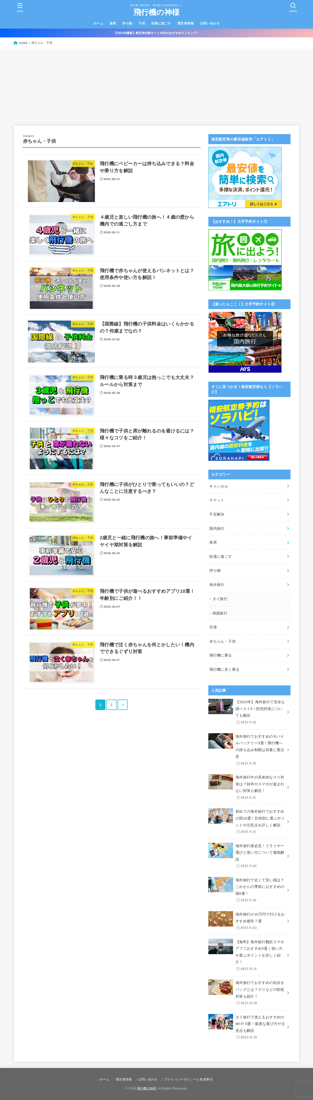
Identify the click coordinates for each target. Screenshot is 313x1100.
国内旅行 (216, 528)
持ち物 (127, 23)
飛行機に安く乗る (224, 669)
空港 (213, 627)
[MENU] (20, 7)
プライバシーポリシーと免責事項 (188, 1079)
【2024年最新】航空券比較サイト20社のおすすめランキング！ (157, 33)
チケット (216, 500)
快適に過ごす (161, 23)
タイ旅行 (219, 599)
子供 (141, 23)
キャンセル (218, 486)
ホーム (98, 23)
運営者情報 (185, 23)
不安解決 (216, 514)
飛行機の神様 (157, 12)
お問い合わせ (210, 23)
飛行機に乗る (220, 655)
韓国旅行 (219, 613)
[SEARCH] (293, 7)
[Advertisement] (156, 85)
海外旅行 (216, 585)
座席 (113, 23)
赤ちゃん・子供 (222, 641)
